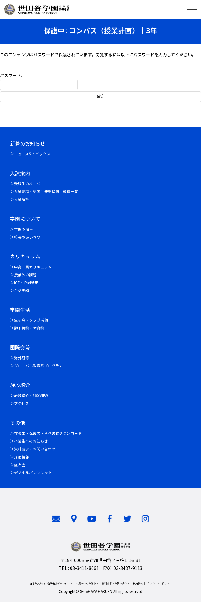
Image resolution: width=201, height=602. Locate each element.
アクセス (21, 403)
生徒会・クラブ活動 (31, 320)
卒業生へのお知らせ (31, 441)
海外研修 (21, 357)
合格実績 (21, 290)
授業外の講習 (25, 274)
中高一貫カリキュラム (33, 266)
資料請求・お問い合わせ (35, 448)
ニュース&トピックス (32, 153)
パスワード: (39, 81)
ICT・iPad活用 (26, 282)
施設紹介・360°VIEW (31, 395)
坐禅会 (19, 464)
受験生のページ (27, 183)
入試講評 (21, 199)
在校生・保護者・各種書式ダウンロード (48, 433)
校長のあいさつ (27, 237)
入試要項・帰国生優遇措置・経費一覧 (46, 191)
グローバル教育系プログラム (38, 365)
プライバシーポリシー (159, 583)
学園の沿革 (23, 229)
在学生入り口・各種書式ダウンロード (51, 583)
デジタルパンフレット (33, 472)
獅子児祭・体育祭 (29, 327)
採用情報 (21, 456)
